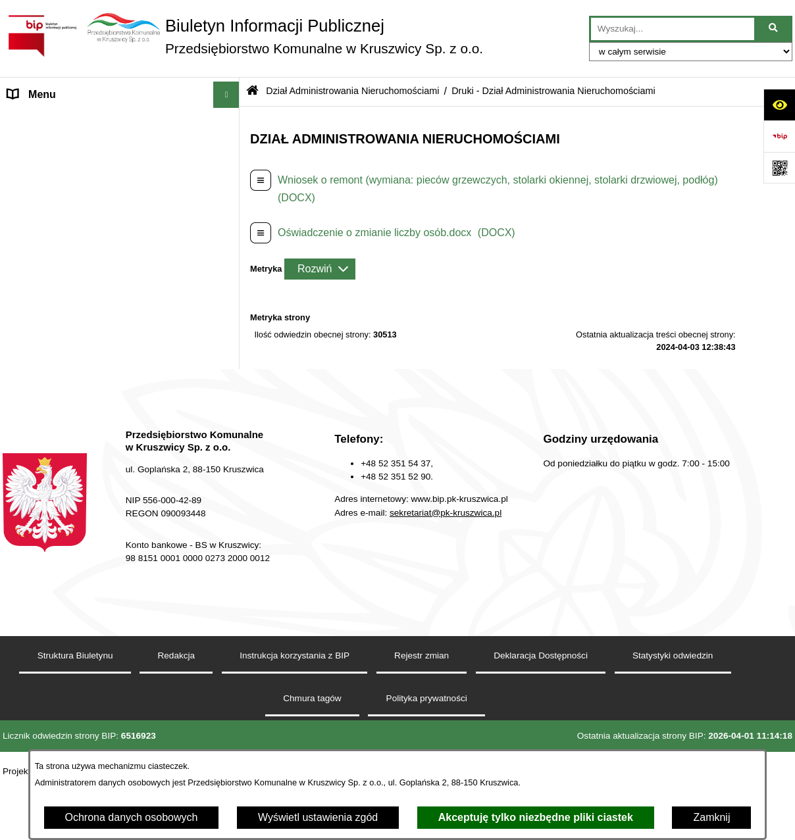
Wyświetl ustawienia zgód (318, 817)
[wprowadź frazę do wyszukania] (672, 29)
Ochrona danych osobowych (131, 817)
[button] (229, 121)
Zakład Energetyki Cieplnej (70, 173)
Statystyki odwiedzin (672, 717)
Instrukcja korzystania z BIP (294, 717)
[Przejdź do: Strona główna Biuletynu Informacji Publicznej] (252, 91)
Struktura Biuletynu (75, 717)
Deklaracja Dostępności (541, 717)
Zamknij (711, 817)
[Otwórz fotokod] (779, 168)
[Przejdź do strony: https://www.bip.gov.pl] (779, 136)
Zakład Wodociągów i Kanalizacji (84, 147)
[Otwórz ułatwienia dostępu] (779, 104)
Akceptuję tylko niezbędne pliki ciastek (535, 817)
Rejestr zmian (421, 717)
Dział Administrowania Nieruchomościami (104, 226)
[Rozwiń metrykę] (319, 269)
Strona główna (41, 120)
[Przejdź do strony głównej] (243, 36)
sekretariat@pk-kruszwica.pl (445, 573)
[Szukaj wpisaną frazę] (774, 29)
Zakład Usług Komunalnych (72, 199)
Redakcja (30, 412)
